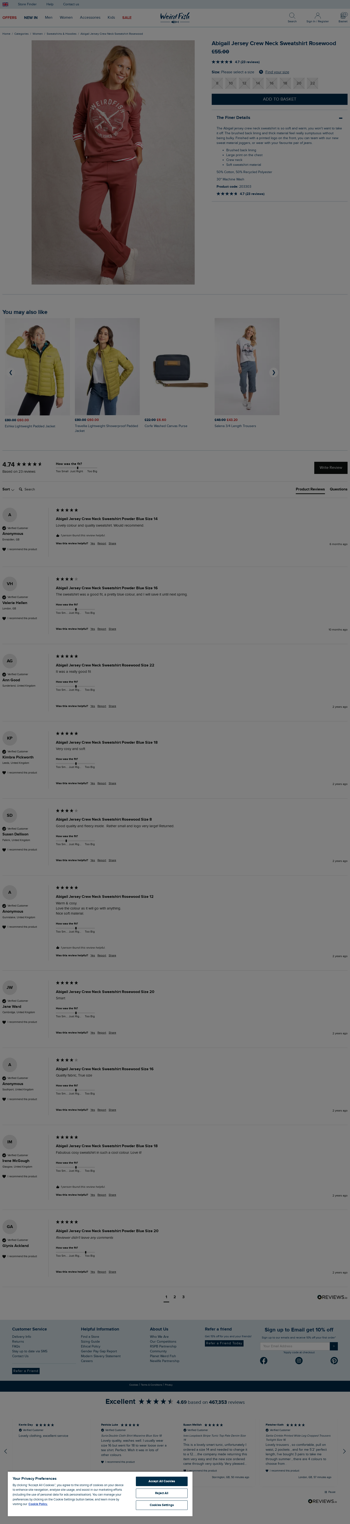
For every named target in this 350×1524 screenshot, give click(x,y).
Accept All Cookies (162, 1481)
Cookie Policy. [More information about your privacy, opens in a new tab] (38, 1504)
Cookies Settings (162, 1505)
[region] (100, 1493)
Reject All (161, 1493)
